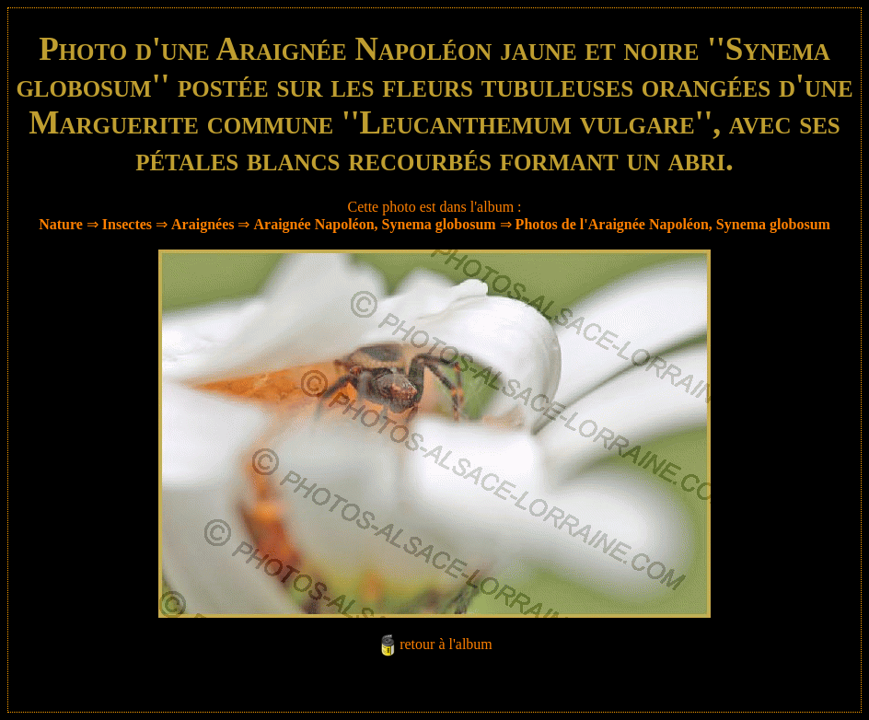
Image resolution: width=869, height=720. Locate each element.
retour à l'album (446, 644)
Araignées (202, 224)
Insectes (127, 224)
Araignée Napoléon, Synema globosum (374, 224)
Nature (61, 224)
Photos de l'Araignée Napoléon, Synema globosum (673, 224)
